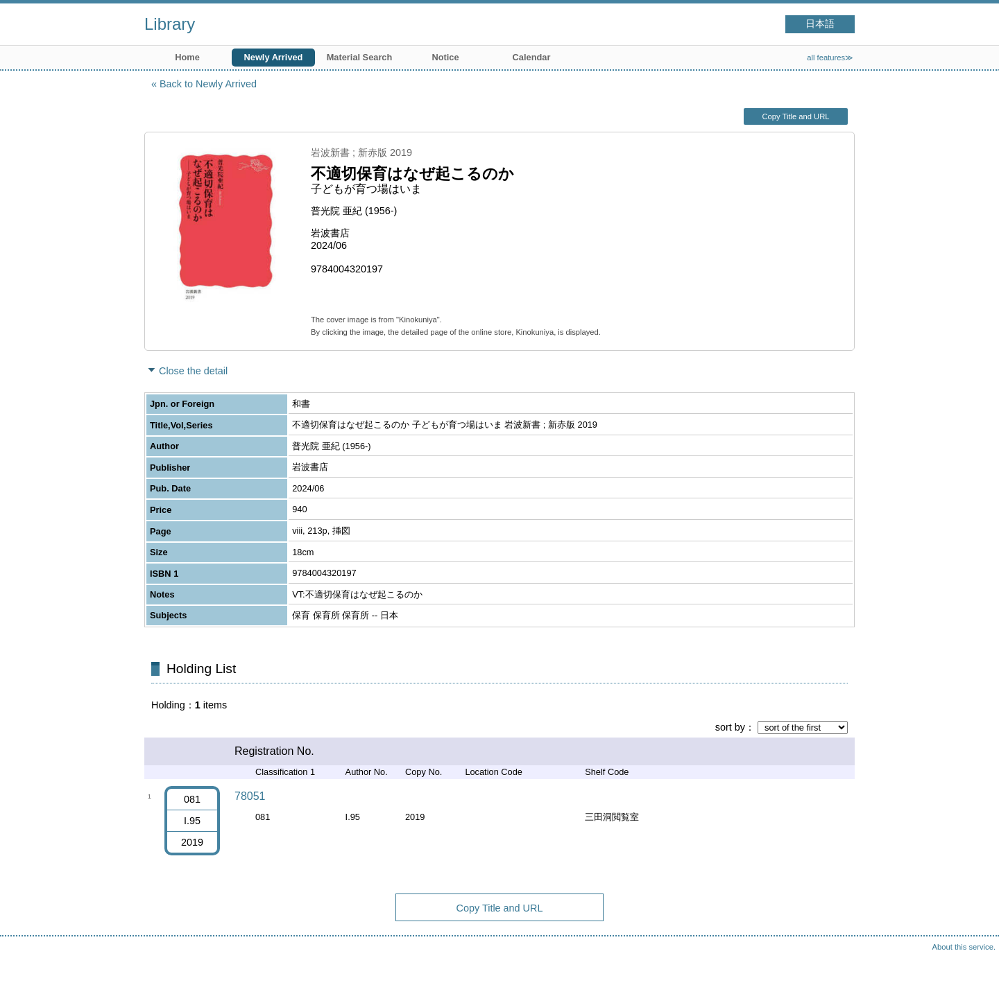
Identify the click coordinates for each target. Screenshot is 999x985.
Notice (445, 57)
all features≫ (830, 57)
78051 (250, 796)
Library (169, 24)
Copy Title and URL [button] (795, 116)
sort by (730, 727)
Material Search (360, 57)
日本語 (820, 24)
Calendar (532, 57)
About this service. (964, 947)
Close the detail (193, 370)
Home (187, 57)
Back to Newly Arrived (208, 83)
